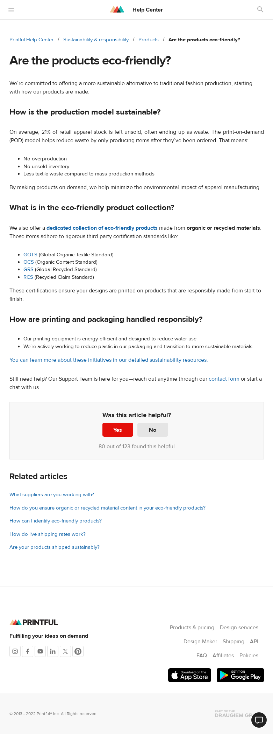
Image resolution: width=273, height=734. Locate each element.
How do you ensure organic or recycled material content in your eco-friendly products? (107, 508)
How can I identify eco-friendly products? (55, 521)
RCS (28, 277)
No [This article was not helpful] (152, 430)
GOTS (30, 254)
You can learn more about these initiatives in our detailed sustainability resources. (108, 359)
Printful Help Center (31, 39)
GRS (28, 269)
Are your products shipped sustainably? (54, 547)
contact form (224, 378)
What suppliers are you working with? (51, 494)
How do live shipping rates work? (47, 534)
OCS (28, 262)
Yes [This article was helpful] (117, 430)
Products (148, 39)
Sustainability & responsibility (96, 39)
